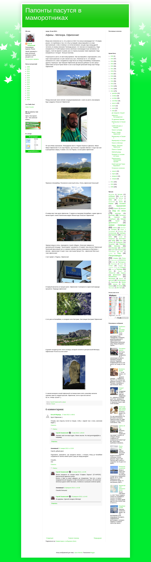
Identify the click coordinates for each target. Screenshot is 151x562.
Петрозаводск (33, 137)
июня (113, 108)
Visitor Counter (29, 107)
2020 (112, 71)
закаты (115, 227)
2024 (28, 97)
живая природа (117, 225)
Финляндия (112, 278)
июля (113, 106)
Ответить (53, 425)
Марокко (123, 244)
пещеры (115, 258)
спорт (112, 269)
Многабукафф (113, 248)
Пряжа (121, 264)
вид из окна (119, 211)
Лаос (121, 240)
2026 (112, 56)
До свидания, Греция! (118, 113)
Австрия (120, 194)
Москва (123, 248)
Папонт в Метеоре (117, 143)
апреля (114, 171)
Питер (124, 258)
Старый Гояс (121, 388)
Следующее (49, 538)
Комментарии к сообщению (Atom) (66, 541)
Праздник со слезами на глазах (118, 155)
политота (122, 260)
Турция (120, 271)
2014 (28, 78)
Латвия (111, 242)
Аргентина (112, 198)
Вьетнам (112, 215)
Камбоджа (123, 233)
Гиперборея (112, 219)
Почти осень (121, 447)
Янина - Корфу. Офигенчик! (116, 133)
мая (113, 110)
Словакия (123, 267)
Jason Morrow (78, 552)
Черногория (114, 282)
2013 (28, 75)
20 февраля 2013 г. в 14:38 (72, 487)
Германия (117, 217)
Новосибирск (112, 251)
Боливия (123, 203)
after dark (119, 288)
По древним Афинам (118, 119)
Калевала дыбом (122, 369)
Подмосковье (114, 260)
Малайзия (112, 244)
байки (110, 200)
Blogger (92, 552)
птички (111, 265)
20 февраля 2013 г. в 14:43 (79, 496)
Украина (123, 273)
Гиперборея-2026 (122, 506)
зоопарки (114, 229)
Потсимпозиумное (122, 349)
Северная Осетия (113, 267)
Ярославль (112, 287)
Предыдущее (98, 538)
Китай (120, 236)
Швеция (115, 284)
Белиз (121, 201)
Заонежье (123, 227)
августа (114, 103)
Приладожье (122, 262)
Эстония (120, 286)
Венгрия (123, 208)
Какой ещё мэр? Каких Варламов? (118, 164)
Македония (119, 242)
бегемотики (112, 201)
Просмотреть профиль (32, 59)
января (114, 179)
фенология (117, 275)
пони (113, 262)
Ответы (55, 429)
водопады (118, 213)
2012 (28, 73)
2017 (28, 84)
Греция (53, 403)
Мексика (117, 246)
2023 (28, 95)
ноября (114, 96)
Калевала (120, 231)
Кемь (122, 235)
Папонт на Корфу (117, 130)
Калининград (112, 233)
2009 (28, 67)
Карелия (114, 235)
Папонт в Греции (117, 149)
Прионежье (114, 264)
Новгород (120, 249)
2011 (28, 71)
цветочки (111, 280)
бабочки (121, 198)
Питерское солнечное (118, 168)
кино (110, 237)
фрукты (121, 278)
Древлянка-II (113, 223)
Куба (113, 240)
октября (114, 98)
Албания (112, 196)
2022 (28, 93)
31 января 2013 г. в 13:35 (78, 472)
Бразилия (121, 206)
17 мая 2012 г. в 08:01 (68, 414)
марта (114, 174)
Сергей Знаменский (62, 433)
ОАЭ (121, 251)
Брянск (116, 208)
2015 (28, 80)
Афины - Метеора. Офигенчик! (117, 146)
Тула (110, 271)
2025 (28, 99)
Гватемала (122, 215)
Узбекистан (112, 273)
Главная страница (73, 538)
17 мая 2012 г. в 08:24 (77, 433)
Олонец (110, 253)
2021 (28, 91)
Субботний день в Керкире (117, 126)
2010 (28, 69)
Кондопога (112, 238)
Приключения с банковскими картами (116, 160)
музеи (113, 249)
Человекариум (121, 280)
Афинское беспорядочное (117, 116)
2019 (28, 88)
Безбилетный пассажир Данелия (122, 329)
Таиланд (119, 269)
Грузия (117, 221)
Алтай (121, 196)
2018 (28, 86)
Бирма (111, 203)
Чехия (123, 282)
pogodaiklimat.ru (33, 151)
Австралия (111, 194)
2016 (28, 82)
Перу (119, 253)
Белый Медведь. (56, 414)
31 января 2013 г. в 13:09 (66, 448)
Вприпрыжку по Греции (118, 140)
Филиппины (113, 276)
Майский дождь (116, 152)
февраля (115, 176)
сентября (115, 101)
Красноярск (122, 238)
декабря (114, 93)
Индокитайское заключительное (122, 488)
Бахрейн (120, 200)
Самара (120, 265)
